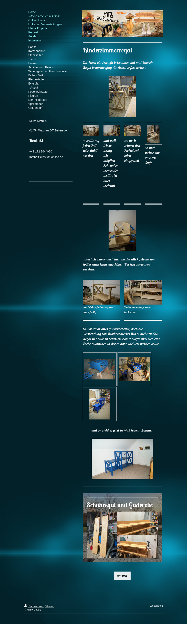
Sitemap (49, 606)
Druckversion (34, 606)
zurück (122, 575)
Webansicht (156, 605)
